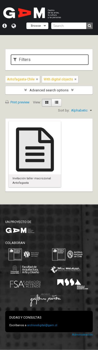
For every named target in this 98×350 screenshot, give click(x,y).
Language (13, 25)
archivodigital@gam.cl (42, 325)
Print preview (17, 102)
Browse (36, 25)
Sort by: (64, 110)
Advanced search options (49, 90)
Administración (82, 334)
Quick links (4, 25)
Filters (22, 59)
